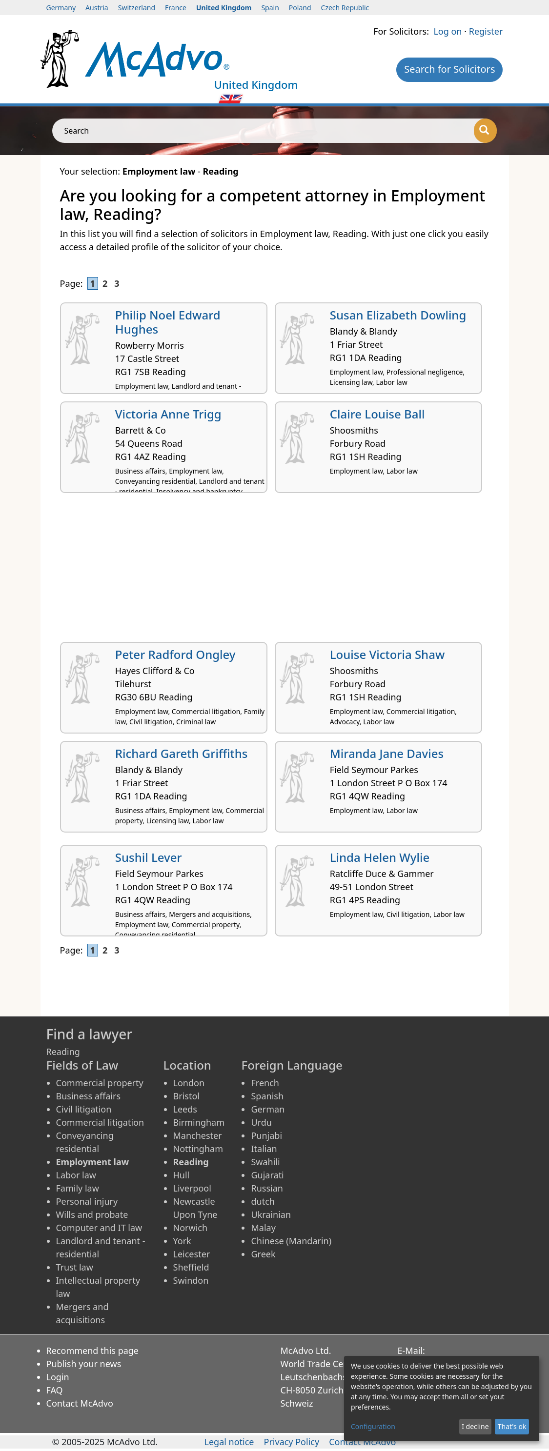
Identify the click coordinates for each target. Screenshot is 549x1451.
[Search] (485, 131)
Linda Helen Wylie (379, 857)
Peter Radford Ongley (175, 654)
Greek (263, 1254)
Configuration (373, 1426)
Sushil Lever (148, 857)
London (189, 1083)
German (268, 1109)
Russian (267, 1188)
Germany (61, 7)
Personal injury (87, 1201)
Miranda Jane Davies (387, 753)
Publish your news (84, 1364)
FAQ (54, 1390)
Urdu (261, 1122)
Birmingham (199, 1122)
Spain (270, 7)
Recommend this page (92, 1350)
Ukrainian (271, 1214)
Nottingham (198, 1148)
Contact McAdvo (79, 1403)
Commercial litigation (100, 1122)
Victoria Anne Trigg (168, 414)
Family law (77, 1188)
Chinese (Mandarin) (291, 1241)
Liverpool (192, 1188)
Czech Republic (345, 7)
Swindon (191, 1280)
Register (486, 31)
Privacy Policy (292, 1442)
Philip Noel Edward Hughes (168, 322)
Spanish (267, 1096)
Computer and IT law (99, 1227)
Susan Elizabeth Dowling (398, 315)
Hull (181, 1175)
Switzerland (136, 7)
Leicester (191, 1254)
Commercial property (99, 1083)
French (265, 1083)
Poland (300, 7)
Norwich (190, 1227)
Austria (96, 7)
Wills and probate (92, 1214)
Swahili (265, 1162)
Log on (447, 31)
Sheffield (191, 1267)
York (182, 1241)
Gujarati (267, 1175)
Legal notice (229, 1442)
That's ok (512, 1426)
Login (57, 1377)
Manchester (197, 1135)
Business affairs (88, 1096)
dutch (262, 1201)
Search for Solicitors (449, 69)
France (175, 7)
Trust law (74, 1267)
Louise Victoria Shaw (387, 654)
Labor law (76, 1175)
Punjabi (266, 1135)
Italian (264, 1148)
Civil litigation (84, 1109)
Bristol (186, 1096)
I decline (475, 1426)
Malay (263, 1227)
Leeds (185, 1109)
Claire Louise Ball (377, 414)
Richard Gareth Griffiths (181, 753)
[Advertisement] (274, 571)
